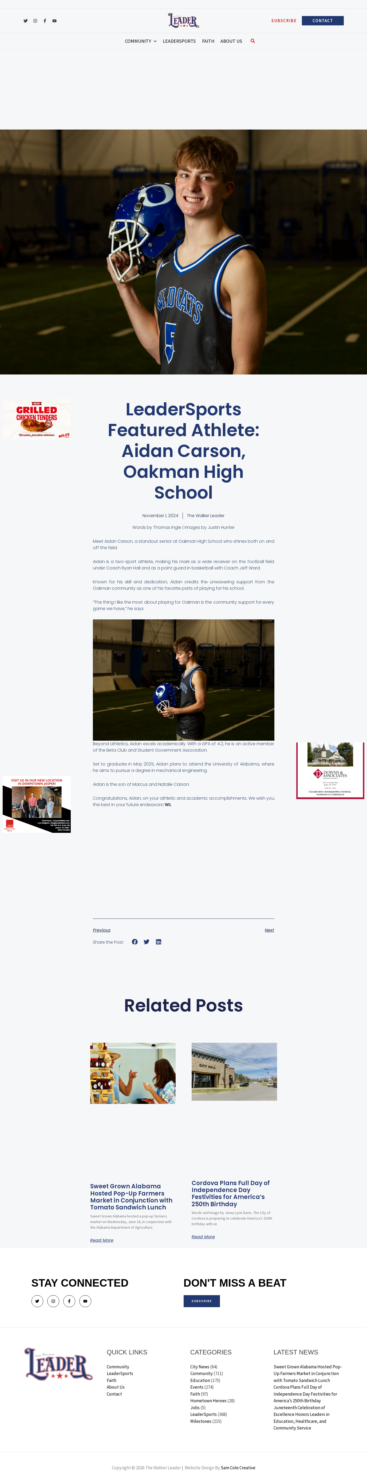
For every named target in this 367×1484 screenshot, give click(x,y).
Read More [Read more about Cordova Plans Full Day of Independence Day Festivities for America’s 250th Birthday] (203, 1237)
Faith (111, 1380)
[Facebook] (45, 21)
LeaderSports (120, 1373)
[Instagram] (35, 21)
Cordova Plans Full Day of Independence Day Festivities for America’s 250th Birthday (231, 1193)
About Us (116, 1387)
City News (199, 1367)
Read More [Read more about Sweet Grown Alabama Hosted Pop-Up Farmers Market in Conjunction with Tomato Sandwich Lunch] (101, 1240)
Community (118, 1367)
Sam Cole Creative (238, 1468)
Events (196, 1387)
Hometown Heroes (208, 1401)
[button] (284, 21)
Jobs (195, 1408)
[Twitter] (25, 21)
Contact (114, 1394)
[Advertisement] (183, 89)
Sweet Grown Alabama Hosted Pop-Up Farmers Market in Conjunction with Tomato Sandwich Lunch (131, 1197)
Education (200, 1380)
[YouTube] (54, 21)
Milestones (200, 1421)
